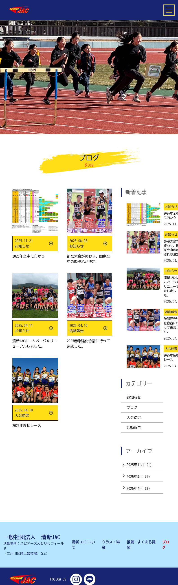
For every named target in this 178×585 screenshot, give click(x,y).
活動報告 (134, 427)
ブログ (132, 407)
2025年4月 (135, 488)
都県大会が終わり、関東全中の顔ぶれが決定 (88, 258)
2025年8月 (135, 476)
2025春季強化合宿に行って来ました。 (88, 343)
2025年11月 (136, 465)
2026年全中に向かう (28, 256)
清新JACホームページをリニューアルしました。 (34, 343)
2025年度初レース (26, 425)
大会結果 (134, 417)
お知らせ (134, 397)
